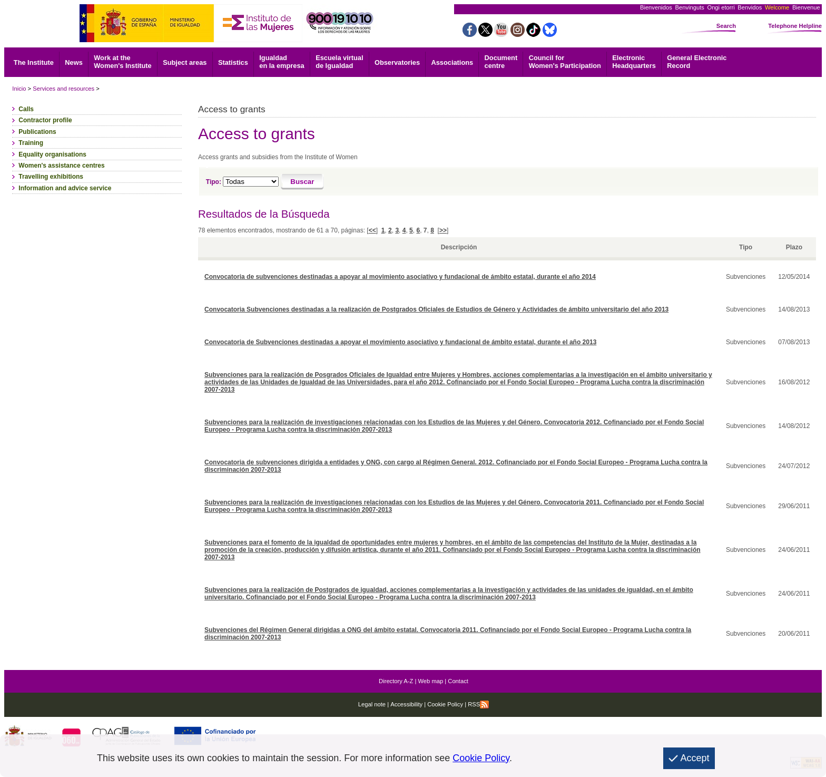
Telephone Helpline (795, 26)
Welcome (777, 7)
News (73, 62)
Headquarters (634, 62)
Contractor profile (45, 120)
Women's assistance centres (61, 165)
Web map (431, 681)
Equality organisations (52, 154)
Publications (37, 131)
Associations (452, 62)
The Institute (34, 62)
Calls (26, 109)
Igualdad (281, 62)
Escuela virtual (339, 62)
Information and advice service (64, 188)
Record (696, 62)
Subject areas (184, 62)
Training (30, 143)
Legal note (372, 704)
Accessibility (406, 704)
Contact (458, 681)
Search (726, 26)
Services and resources (63, 88)
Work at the (122, 62)
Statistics (233, 62)
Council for (565, 62)
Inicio (19, 88)
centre (501, 62)
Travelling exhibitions (50, 176)
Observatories (397, 62)
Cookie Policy (444, 704)
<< (372, 230)
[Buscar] (302, 182)
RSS (478, 704)
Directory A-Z (396, 681)
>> (443, 230)
